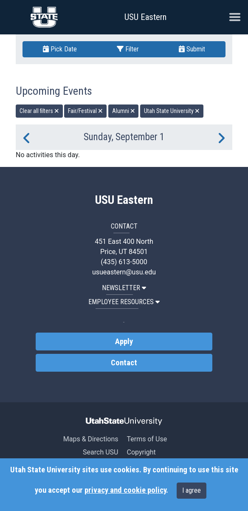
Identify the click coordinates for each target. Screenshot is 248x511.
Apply (124, 341)
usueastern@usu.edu (124, 272)
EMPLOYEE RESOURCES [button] (124, 301)
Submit (192, 49)
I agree (191, 490)
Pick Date (60, 49)
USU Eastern (145, 17)
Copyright (141, 452)
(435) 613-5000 (124, 262)
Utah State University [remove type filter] (172, 110)
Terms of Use (147, 439)
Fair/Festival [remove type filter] (85, 110)
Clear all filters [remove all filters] (39, 110)
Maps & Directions (90, 439)
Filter (128, 49)
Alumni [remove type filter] (123, 110)
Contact (124, 362)
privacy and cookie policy (125, 490)
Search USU (100, 452)
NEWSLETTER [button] (124, 287)
